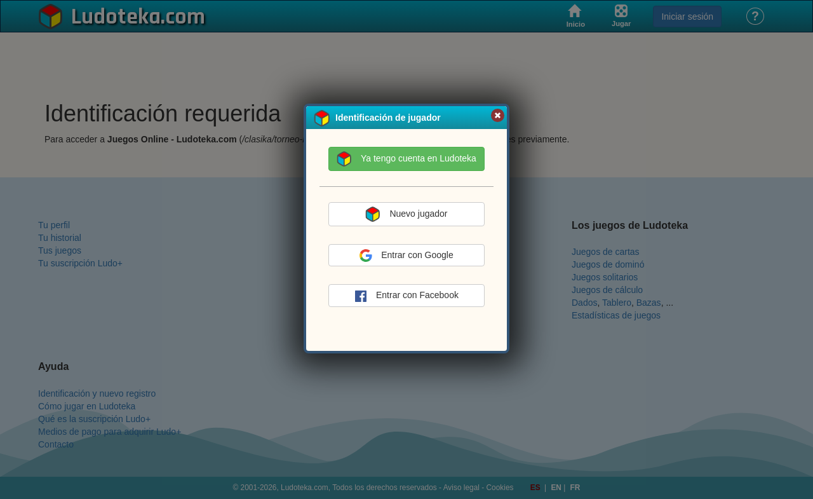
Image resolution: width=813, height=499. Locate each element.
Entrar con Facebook (406, 296)
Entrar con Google (406, 255)
